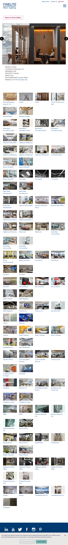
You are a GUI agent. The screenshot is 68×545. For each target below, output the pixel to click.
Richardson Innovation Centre (8, 129)
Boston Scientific (8, 167)
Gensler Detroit (8, 359)
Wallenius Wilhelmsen (26, 143)
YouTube (13, 529)
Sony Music (38, 260)
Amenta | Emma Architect (8, 375)
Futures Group (55, 359)
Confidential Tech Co (41, 495)
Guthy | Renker (7, 299)
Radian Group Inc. (8, 455)
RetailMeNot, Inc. (8, 347)
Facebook (27, 529)
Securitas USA (55, 311)
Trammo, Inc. (23, 311)
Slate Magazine (24, 299)
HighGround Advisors (10, 220)
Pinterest (40, 529)
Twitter (20, 529)
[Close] (65, 535)
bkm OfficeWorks (24, 347)
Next (66, 39)
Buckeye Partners (24, 116)
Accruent (6, 274)
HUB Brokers (39, 443)
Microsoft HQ (23, 428)
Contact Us (53, 1)
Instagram (33, 529)
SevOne (5, 335)
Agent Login (45, 1)
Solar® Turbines (24, 335)
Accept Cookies (41, 542)
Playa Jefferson (23, 455)
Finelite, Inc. (6, 507)
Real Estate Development (7, 192)
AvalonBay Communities (55, 233)
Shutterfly (22, 374)
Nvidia (21, 102)
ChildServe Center (8, 402)
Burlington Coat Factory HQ (56, 389)
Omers (5, 323)
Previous (2, 39)
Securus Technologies (26, 205)
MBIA (5, 414)
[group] (34, 51)
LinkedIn (6, 529)
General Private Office (10, 143)
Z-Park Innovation (56, 155)
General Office (7, 116)
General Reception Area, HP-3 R (9, 103)
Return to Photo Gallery (13, 17)
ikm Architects (23, 287)
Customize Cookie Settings (27, 542)
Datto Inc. (22, 323)
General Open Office (57, 205)
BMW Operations (24, 260)
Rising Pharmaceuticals (8, 261)
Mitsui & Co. (23, 388)
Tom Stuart (22, 179)
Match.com (22, 232)
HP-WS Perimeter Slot (20, 79)
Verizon (5, 495)
